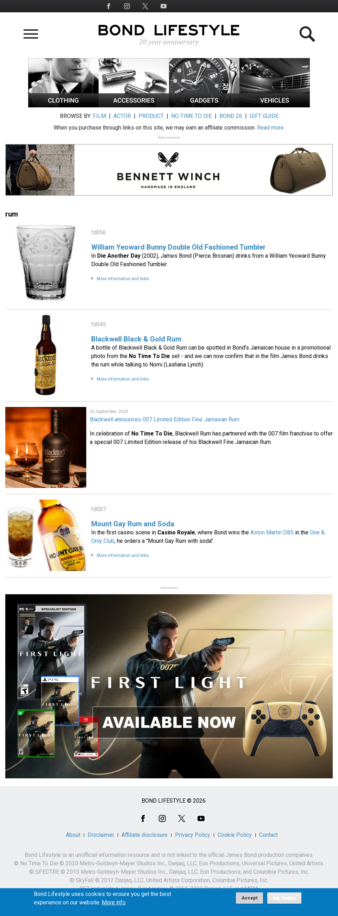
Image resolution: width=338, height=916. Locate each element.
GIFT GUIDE (264, 116)
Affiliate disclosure (144, 835)
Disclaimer (101, 835)
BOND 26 (230, 116)
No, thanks (284, 898)
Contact (268, 835)
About (73, 835)
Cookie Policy (235, 835)
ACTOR (122, 116)
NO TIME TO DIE (191, 116)
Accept (249, 898)
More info (114, 903)
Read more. (271, 127)
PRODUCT (151, 116)
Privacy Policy (192, 835)
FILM (99, 116)
